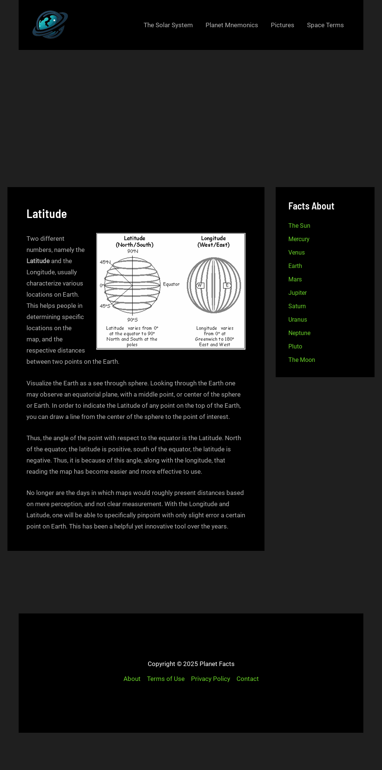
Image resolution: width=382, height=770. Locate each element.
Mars (295, 279)
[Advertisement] (191, 106)
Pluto (295, 346)
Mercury (299, 239)
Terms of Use (166, 678)
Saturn (297, 306)
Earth (295, 265)
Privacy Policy (210, 678)
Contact (248, 678)
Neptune (299, 333)
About (132, 678)
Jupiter (297, 292)
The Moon (301, 359)
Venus (296, 252)
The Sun (299, 225)
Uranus (297, 319)
